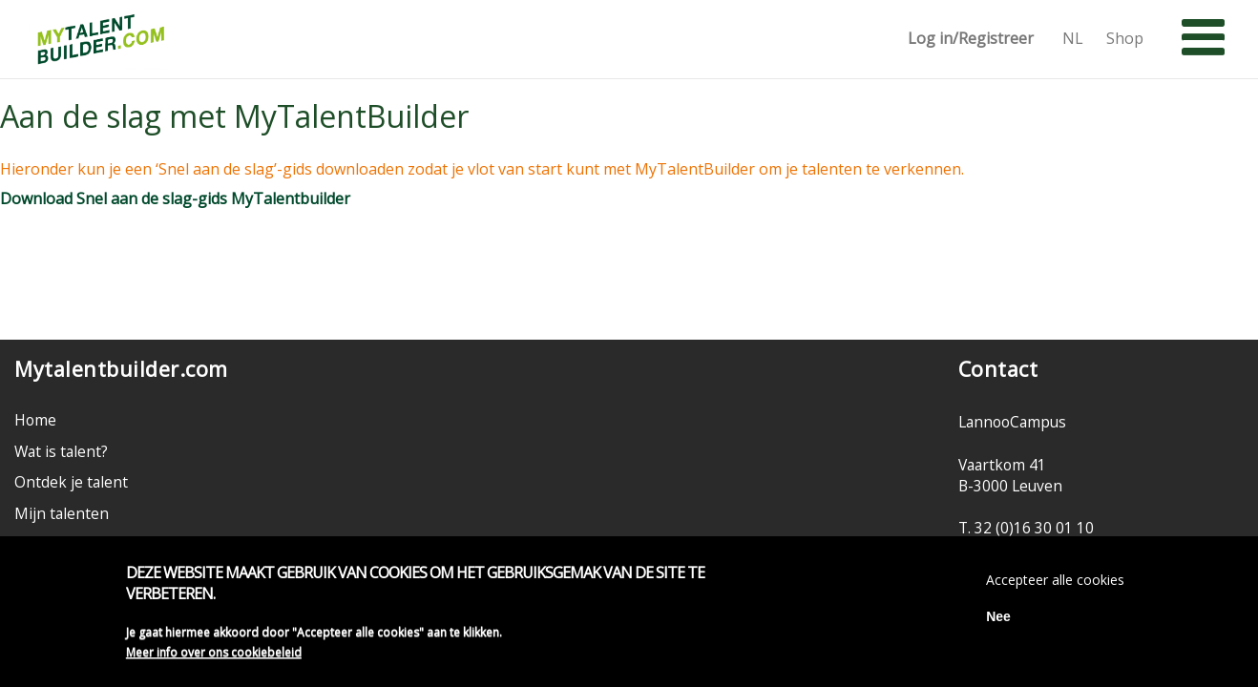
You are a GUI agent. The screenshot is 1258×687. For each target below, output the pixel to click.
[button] (1203, 37)
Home (35, 419)
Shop (1124, 39)
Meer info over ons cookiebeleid (214, 657)
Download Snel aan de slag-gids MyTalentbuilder (175, 198)
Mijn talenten (61, 513)
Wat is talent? (61, 451)
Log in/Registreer (971, 39)
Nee (998, 620)
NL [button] (1072, 39)
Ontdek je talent (71, 481)
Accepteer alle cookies (1055, 583)
